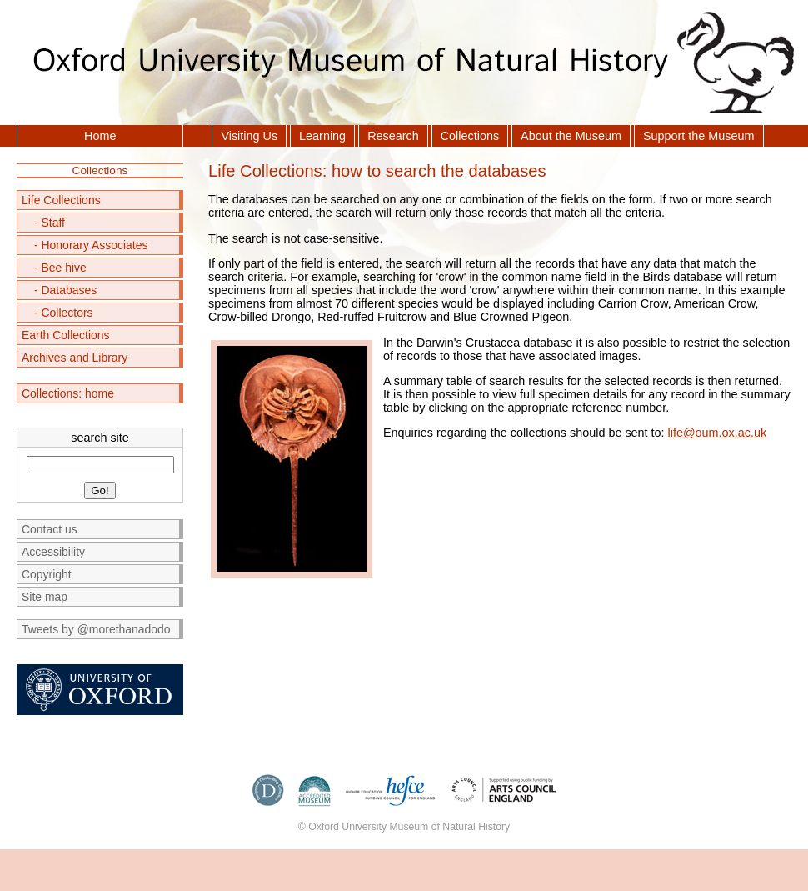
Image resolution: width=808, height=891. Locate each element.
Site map (44, 596)
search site (100, 437)
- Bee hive (60, 267)
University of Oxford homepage (100, 689)
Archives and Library (74, 357)
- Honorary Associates (91, 245)
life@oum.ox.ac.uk (717, 432)
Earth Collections (65, 335)
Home (100, 136)
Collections (470, 136)
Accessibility (53, 551)
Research (393, 136)
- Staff (49, 222)
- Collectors (63, 312)
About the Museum (571, 136)
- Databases (65, 290)
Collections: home (68, 393)
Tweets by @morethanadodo (96, 629)
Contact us (49, 529)
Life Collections (61, 200)
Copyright (47, 574)
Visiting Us (249, 136)
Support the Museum (699, 136)
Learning (322, 136)
